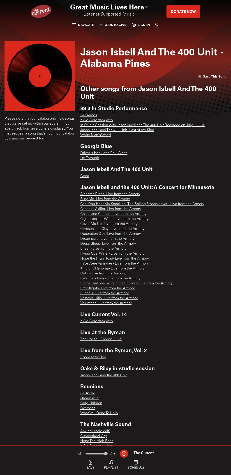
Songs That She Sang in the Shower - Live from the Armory (126, 283)
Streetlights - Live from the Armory (107, 288)
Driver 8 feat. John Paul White (103, 153)
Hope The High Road (96, 441)
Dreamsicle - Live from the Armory (107, 239)
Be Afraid (87, 393)
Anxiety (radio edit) (95, 431)
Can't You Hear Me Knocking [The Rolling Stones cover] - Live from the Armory (142, 204)
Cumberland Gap (93, 436)
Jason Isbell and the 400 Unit (103, 375)
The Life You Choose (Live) (101, 339)
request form (36, 138)
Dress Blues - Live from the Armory (108, 244)
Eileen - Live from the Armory (103, 249)
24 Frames (88, 115)
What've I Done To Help (99, 413)
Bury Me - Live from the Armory (105, 199)
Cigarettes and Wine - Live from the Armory (114, 219)
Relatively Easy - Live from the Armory (110, 278)
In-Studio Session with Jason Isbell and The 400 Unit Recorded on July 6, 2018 (142, 125)
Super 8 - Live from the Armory (104, 293)
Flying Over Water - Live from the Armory (112, 254)
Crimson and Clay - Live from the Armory (112, 229)
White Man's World (95, 135)
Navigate (83, 25)
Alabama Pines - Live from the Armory (110, 194)
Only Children (91, 403)
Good (84, 176)
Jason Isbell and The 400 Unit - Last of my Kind (117, 130)
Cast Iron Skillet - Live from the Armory (110, 209)
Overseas (87, 408)
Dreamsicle (89, 398)
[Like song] (212, 76)
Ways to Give (112, 25)
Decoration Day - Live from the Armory (110, 234)
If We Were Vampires (96, 120)
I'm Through (89, 158)
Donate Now (183, 11)
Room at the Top (93, 357)
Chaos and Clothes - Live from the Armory (113, 214)
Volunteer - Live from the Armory (106, 303)
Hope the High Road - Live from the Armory (114, 258)
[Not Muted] (80, 453)
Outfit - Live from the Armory (102, 273)
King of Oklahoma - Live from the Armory (112, 268)
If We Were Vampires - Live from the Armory (114, 263)
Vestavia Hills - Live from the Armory (109, 298)
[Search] (157, 25)
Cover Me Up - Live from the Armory (109, 224)
